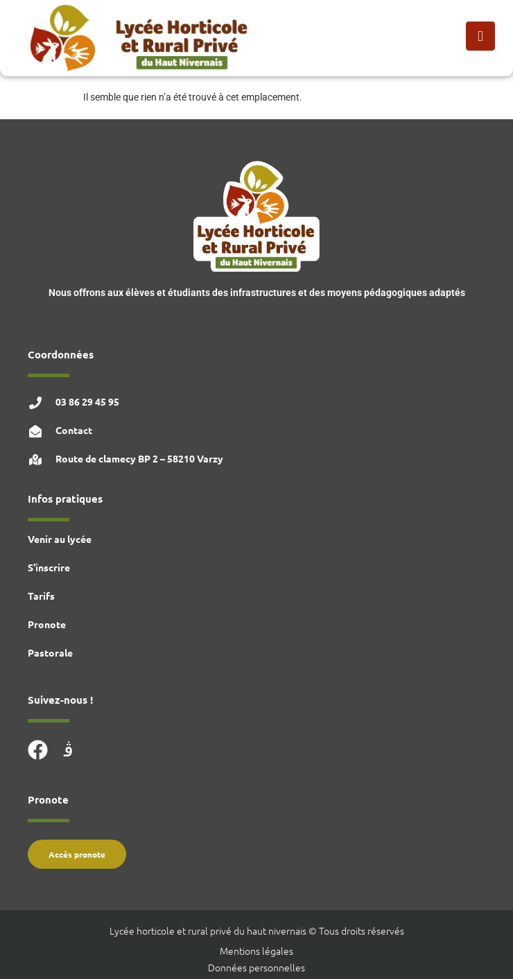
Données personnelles (256, 967)
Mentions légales (256, 951)
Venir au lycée (60, 538)
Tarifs (41, 595)
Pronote (47, 624)
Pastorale (50, 652)
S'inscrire (49, 567)
